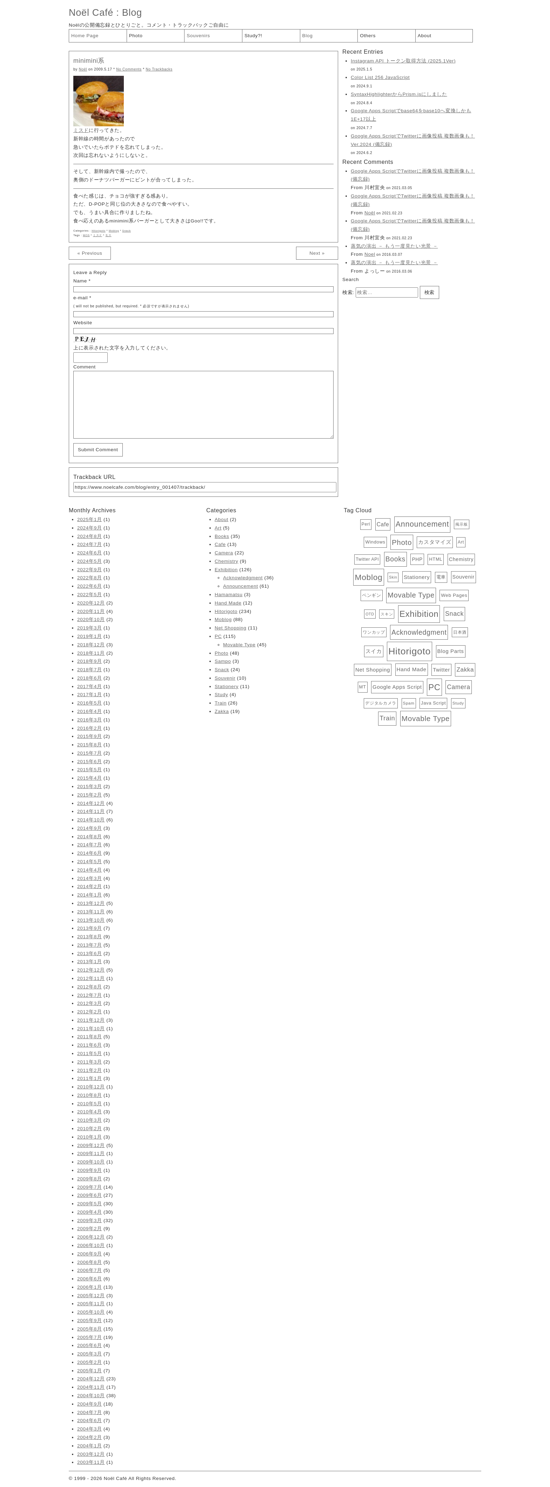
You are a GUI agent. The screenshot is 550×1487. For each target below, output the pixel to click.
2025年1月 (89, 519)
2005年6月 (89, 1345)
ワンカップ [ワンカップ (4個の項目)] (374, 632)
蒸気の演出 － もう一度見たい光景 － (394, 246)
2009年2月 (89, 1228)
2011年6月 (89, 1045)
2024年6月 (89, 552)
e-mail (80, 297)
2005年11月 (91, 1303)
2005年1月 (89, 1370)
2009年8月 (89, 1178)
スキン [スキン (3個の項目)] (387, 614)
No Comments (129, 69)
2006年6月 (89, 1278)
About (424, 35)
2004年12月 (91, 1378)
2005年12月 (91, 1295)
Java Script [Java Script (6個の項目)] (433, 703)
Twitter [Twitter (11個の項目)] (441, 670)
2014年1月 (89, 895)
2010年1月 (89, 1137)
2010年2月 (89, 1128)
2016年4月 (89, 711)
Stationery (227, 686)
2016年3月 (89, 719)
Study (221, 694)
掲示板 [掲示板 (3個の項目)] (461, 524)
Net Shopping (231, 628)
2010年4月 (89, 1111)
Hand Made (228, 603)
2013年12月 (91, 903)
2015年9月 (89, 736)
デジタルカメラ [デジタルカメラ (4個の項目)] (380, 703)
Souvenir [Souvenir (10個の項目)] (463, 577)
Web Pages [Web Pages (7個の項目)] (454, 595)
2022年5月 (89, 594)
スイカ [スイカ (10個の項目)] (373, 651)
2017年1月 (89, 694)
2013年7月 (89, 945)
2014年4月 (89, 870)
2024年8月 (89, 536)
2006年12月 (91, 1237)
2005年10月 (91, 1312)
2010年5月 (89, 1103)
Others (368, 35)
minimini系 (89, 60)
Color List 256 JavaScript (380, 77)
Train (221, 703)
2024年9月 (89, 528)
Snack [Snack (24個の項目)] (454, 613)
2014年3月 (89, 878)
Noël (83, 69)
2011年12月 (91, 1020)
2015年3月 (89, 786)
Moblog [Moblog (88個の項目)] (368, 577)
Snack (126, 230)
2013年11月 (91, 911)
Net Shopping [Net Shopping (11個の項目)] (372, 670)
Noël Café (91, 12)
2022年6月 (89, 586)
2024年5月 (89, 561)
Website (82, 322)
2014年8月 (89, 836)
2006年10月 (91, 1245)
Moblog (114, 230)
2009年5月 (89, 1203)
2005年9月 (89, 1320)
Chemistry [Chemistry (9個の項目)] (461, 559)
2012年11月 (91, 978)
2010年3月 (89, 1120)
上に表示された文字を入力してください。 (122, 348)
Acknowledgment (243, 577)
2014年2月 (89, 886)
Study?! (253, 35)
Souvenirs (198, 35)
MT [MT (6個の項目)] (362, 686)
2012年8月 (89, 986)
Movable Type (239, 644)
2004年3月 (89, 1429)
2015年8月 (89, 744)
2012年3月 (89, 1003)
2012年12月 (91, 970)
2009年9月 (89, 1170)
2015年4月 (89, 778)
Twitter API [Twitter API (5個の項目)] (367, 559)
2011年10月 (91, 1028)
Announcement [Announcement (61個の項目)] (422, 524)
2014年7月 (89, 844)
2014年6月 (89, 853)
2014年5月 (89, 861)
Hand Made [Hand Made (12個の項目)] (412, 669)
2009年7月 (89, 1187)
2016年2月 (89, 728)
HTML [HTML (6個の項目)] (435, 559)
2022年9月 (89, 569)
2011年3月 (89, 1062)
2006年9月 (89, 1253)
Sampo (223, 661)
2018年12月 (91, 644)
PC (218, 636)
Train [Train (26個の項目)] (387, 718)
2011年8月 (89, 1036)
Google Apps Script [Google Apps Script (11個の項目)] (397, 687)
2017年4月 (89, 686)
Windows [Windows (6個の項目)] (375, 542)
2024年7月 (89, 544)
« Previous (89, 253)
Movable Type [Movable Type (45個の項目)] (411, 595)
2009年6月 (89, 1195)
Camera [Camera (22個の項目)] (458, 687)
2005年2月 (89, 1362)
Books (222, 536)
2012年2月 (89, 1011)
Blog (132, 12)
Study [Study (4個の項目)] (458, 703)
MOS (86, 235)
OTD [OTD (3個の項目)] (369, 614)
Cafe (220, 544)
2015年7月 (89, 753)
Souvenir (225, 678)
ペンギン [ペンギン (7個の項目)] (371, 595)
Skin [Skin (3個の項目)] (393, 577)
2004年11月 (91, 1387)
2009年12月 (91, 1145)
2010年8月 (89, 1095)
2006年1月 (89, 1287)
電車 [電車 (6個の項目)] (441, 577)
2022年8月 (89, 577)
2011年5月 (89, 1053)
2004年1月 (89, 1445)
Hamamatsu (228, 594)
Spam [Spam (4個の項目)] (409, 703)
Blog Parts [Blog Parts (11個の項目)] (450, 651)
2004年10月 (91, 1395)
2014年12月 (91, 803)
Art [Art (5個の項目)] (461, 542)
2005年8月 (89, 1329)
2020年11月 (91, 611)
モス (108, 235)
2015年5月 (89, 769)
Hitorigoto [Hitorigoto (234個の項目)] (409, 651)
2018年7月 (89, 669)
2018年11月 (91, 653)
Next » (316, 253)
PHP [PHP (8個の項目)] (417, 559)
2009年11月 (91, 1153)
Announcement (240, 586)
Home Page (85, 35)
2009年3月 (89, 1220)
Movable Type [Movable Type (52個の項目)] (426, 718)
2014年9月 (89, 828)
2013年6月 (89, 953)
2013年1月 (89, 961)
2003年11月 (91, 1462)
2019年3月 (89, 628)
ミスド (81, 130)
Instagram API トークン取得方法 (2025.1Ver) (403, 61)
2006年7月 (89, 1270)
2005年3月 (89, 1353)
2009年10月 (91, 1162)
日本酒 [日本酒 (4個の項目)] (460, 632)
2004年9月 (89, 1404)
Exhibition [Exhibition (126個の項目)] (419, 614)
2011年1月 (89, 1078)
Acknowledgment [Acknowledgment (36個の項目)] (419, 632)
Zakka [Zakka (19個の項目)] (465, 669)
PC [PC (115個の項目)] (434, 687)
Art (218, 528)
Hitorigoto (99, 230)
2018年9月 (89, 661)
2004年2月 (89, 1437)
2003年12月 (91, 1454)
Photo (136, 35)
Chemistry (226, 561)
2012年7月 (89, 995)
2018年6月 (89, 678)
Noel (369, 254)
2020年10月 (91, 619)
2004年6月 (89, 1420)
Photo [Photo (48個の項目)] (402, 542)
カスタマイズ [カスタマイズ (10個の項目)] (434, 542)
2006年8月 (89, 1262)
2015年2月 (89, 795)
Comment (84, 366)
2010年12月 (91, 1086)
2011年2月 (89, 1070)
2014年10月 (91, 819)
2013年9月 (89, 928)
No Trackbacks (159, 69)
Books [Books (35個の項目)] (395, 559)
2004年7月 (89, 1412)
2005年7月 (89, 1337)
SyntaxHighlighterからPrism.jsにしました (399, 94)
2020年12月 (91, 603)
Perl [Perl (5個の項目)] (366, 524)
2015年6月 (89, 761)
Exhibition (226, 569)
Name (80, 281)
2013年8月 (89, 936)
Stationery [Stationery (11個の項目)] (417, 577)
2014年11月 (91, 811)
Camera (224, 552)
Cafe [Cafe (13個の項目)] (383, 524)
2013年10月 (91, 920)
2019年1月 (89, 636)
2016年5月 (89, 703)
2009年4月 (89, 1212)
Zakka (222, 711)
